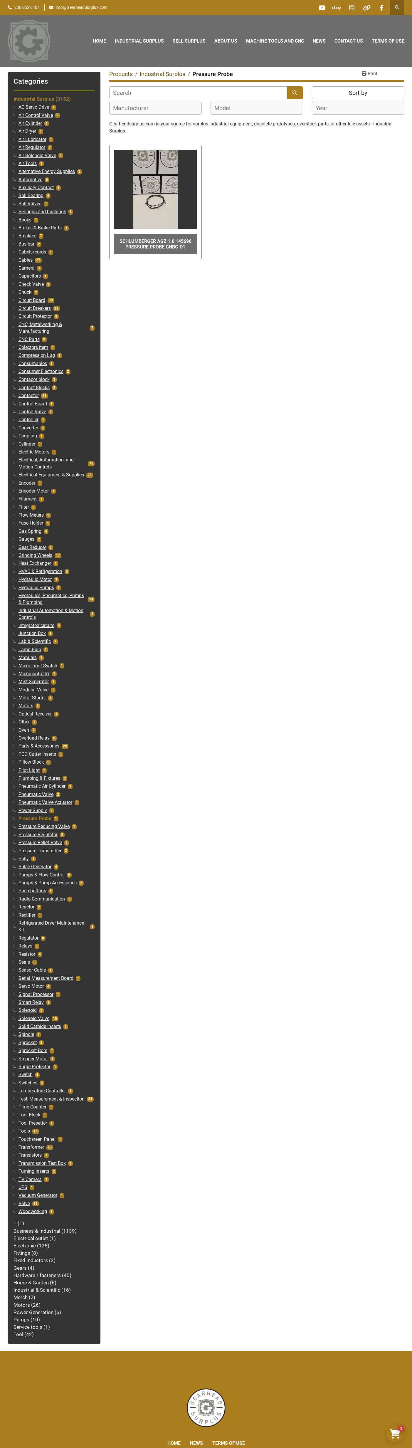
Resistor (27, 954)
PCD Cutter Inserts (37, 754)
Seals (24, 962)
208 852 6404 (27, 7)
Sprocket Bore (33, 1050)
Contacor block (34, 379)
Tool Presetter (33, 1123)
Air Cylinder (30, 123)
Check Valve (31, 284)
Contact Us (348, 41)
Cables (26, 260)
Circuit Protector (35, 316)
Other (24, 722)
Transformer (31, 1147)
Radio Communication (42, 899)
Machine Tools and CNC (275, 41)
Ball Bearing (31, 195)
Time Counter (32, 1107)
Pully (24, 858)
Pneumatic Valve (36, 794)
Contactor (29, 395)
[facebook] (381, 7)
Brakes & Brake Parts (40, 228)
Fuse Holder (31, 523)
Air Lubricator (32, 139)
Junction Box (32, 633)
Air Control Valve (36, 115)
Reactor (26, 907)
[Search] (198, 92)
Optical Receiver (35, 714)
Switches (28, 1083)
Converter (28, 428)
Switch (26, 1074)
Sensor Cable (32, 970)
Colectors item (33, 347)
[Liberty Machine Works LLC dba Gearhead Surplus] (206, 1407)
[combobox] (155, 108)
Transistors (30, 1155)
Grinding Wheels (35, 555)
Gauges (26, 539)
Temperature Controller (42, 1090)
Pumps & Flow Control (42, 875)
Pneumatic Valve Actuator (45, 802)
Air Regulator (32, 147)
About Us (225, 41)
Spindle (26, 1034)
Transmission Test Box (42, 1163)
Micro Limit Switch (38, 665)
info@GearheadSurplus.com (81, 7)
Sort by (358, 92)
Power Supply (33, 810)
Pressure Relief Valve (40, 842)
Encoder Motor (34, 491)
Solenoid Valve (34, 1018)
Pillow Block (31, 762)
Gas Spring (30, 531)
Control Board (33, 403)
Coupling (28, 436)
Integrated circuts (36, 625)
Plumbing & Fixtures (39, 778)
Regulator (28, 938)
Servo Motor (31, 986)
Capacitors (30, 276)
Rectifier (27, 915)
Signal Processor (36, 994)
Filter (24, 507)
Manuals (28, 657)
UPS (23, 1187)
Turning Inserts (34, 1171)
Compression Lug (37, 355)
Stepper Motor (33, 1058)
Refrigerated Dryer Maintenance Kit (51, 926)
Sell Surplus (189, 41)
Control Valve (32, 411)
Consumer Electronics (41, 371)
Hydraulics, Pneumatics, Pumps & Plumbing (51, 599)
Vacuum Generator (38, 1195)
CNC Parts (29, 339)
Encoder (27, 483)
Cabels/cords (32, 252)
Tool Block (29, 1115)
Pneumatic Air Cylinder (42, 786)
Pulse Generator (35, 866)
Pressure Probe (35, 818)
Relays (25, 946)
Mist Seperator (34, 681)
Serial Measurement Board (46, 978)
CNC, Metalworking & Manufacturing (40, 328)
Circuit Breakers (35, 308)
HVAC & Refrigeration (40, 571)
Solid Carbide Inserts (40, 1026)
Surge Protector (35, 1066)
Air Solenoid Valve (37, 155)
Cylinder (27, 444)
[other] (366, 7)
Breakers (27, 235)
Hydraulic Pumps (36, 587)
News (319, 41)
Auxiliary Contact (36, 187)
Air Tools (28, 163)
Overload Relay (34, 738)
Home (99, 41)
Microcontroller (34, 673)
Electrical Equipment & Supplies (51, 475)
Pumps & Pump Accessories (48, 883)
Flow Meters (31, 515)
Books (25, 220)
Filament (28, 499)
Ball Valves (30, 203)
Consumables (33, 363)
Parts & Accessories (39, 746)
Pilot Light (29, 770)
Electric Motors (34, 452)
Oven (24, 730)
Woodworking (33, 1211)
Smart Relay (31, 1002)
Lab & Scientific (35, 641)
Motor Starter (32, 698)
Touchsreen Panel (37, 1139)
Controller (28, 419)
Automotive (30, 179)
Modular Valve (33, 690)
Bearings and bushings (42, 211)
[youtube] (322, 7)
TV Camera (30, 1179)
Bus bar (26, 244)
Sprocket (28, 1042)
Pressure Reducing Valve (44, 826)
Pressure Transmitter (40, 851)
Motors (26, 705)
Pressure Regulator (38, 834)
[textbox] (134, 108)
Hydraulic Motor (35, 579)
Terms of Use (388, 41)
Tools (24, 1131)
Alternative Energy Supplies (47, 171)
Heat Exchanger (35, 563)
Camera (27, 268)
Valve (24, 1203)
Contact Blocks (34, 387)
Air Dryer (27, 131)
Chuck (25, 292)
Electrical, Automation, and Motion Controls (46, 463)
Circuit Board (32, 300)
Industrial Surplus (139, 41)
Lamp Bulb (30, 649)
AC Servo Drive (34, 107)
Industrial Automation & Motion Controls (51, 614)
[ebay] (336, 7)
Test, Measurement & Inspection (52, 1099)
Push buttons (32, 890)
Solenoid (28, 1010)
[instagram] (351, 7)
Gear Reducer (32, 547)
